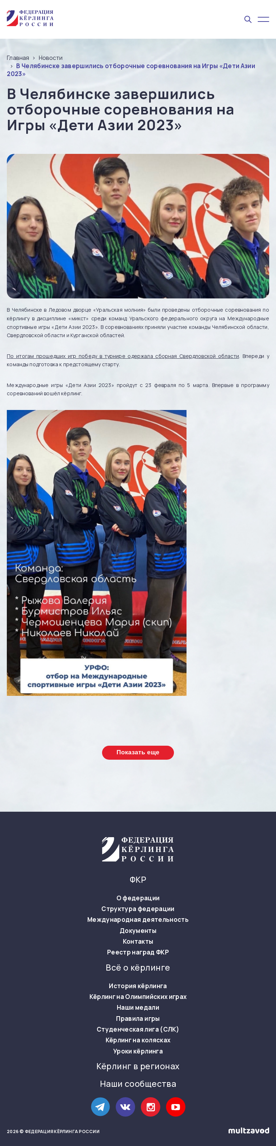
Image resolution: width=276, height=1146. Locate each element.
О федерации (138, 898)
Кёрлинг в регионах (137, 1066)
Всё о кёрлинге (138, 967)
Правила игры (138, 1018)
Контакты (138, 941)
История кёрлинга (138, 986)
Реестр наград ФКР (138, 952)
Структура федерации (137, 909)
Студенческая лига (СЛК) (138, 1029)
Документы (138, 931)
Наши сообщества (138, 1084)
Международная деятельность (138, 919)
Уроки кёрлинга (138, 1051)
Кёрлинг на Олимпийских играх (138, 997)
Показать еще (137, 752)
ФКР (138, 880)
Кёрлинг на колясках (138, 1040)
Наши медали (138, 1007)
